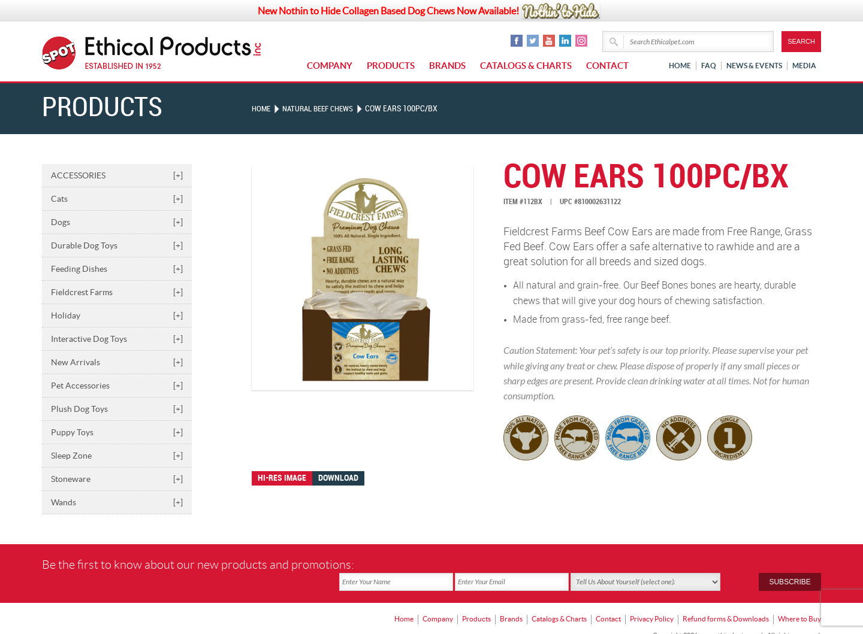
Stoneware (117, 479)
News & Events (754, 65)
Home (680, 65)
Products (391, 65)
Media (804, 65)
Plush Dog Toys (117, 409)
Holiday (117, 315)
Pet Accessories (117, 385)
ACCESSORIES (117, 175)
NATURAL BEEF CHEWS (323, 108)
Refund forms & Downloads (726, 601)
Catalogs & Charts (526, 65)
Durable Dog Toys (117, 245)
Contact (607, 65)
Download (338, 478)
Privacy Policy (652, 601)
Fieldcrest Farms (117, 292)
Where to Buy (799, 601)
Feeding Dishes (117, 268)
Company (329, 65)
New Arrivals (117, 362)
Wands (117, 502)
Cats (117, 198)
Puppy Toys (117, 432)
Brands (447, 65)
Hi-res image (282, 478)
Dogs (117, 222)
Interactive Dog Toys (117, 338)
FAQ (708, 65)
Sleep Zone (117, 455)
